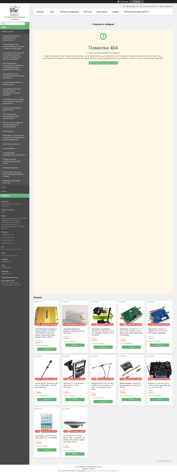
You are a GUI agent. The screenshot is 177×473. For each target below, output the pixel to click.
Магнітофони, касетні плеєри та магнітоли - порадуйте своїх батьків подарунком (14, 137)
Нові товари (102, 12)
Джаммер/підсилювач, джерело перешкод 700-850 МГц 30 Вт (74, 331)
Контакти (87, 12)
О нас (3, 187)
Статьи (4, 191)
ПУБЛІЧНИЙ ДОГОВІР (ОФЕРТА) (136, 12)
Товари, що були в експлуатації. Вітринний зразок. (11, 161)
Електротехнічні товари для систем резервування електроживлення (13, 125)
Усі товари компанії (164, 461)
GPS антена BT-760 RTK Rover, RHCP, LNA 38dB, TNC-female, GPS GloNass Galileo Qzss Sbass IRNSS (74, 439)
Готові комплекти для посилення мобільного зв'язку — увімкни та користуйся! (13, 46)
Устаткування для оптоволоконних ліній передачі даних (11, 116)
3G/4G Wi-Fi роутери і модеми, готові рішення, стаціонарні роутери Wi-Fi (13, 101)
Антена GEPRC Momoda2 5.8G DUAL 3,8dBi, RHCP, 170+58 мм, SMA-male (46, 385)
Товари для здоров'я (10, 168)
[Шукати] (27, 23)
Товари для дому (9, 148)
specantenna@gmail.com (10, 255)
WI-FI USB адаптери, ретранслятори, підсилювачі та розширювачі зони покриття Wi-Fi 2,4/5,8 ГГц (13, 66)
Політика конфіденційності (110, 471)
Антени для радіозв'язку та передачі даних (12, 83)
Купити (46, 349)
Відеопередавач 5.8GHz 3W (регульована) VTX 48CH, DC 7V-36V (130, 385)
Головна (40, 12)
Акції (52, 12)
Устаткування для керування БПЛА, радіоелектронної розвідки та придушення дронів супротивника (13, 56)
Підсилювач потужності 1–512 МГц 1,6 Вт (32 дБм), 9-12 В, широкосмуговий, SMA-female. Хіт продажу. (131, 332)
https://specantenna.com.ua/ (11, 249)
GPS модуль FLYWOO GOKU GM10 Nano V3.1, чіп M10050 (46, 437)
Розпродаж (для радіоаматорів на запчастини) (14, 154)
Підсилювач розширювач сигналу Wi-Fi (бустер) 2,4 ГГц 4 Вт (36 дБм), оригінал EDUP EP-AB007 (102, 332)
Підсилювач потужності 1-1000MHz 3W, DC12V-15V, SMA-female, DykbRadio (158, 331)
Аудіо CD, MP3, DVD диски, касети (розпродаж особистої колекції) (13, 174)
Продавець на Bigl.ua (88, 469)
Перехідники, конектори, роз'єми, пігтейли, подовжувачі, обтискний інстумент (12, 92)
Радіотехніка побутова (11, 144)
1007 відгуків (124, 1)
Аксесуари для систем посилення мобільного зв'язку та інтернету (13, 76)
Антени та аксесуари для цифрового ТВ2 (12, 109)
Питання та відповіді (69, 12)
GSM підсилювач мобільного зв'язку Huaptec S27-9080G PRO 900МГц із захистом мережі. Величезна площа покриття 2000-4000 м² (46, 333)
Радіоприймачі (8, 131)
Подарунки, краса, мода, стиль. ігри (11, 182)
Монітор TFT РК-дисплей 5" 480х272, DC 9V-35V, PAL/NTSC (74, 385)
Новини (115, 12)
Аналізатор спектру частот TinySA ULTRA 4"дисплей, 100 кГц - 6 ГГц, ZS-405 (159, 385)
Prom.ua (99, 467)
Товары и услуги (7, 31)
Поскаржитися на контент (93, 471)
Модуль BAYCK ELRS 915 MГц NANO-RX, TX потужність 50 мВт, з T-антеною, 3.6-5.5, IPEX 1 (102, 386)
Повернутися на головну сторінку (104, 63)
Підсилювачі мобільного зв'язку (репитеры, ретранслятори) (11, 38)
